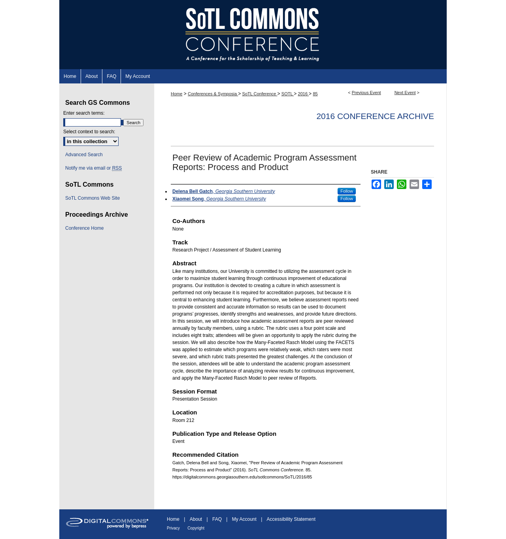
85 (315, 93)
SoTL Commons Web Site (92, 198)
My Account (244, 519)
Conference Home (84, 228)
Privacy (173, 528)
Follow (346, 191)
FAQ (217, 519)
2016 (303, 93)
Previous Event (366, 92)
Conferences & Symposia (213, 93)
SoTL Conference (260, 93)
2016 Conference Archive (375, 116)
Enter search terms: (84, 113)
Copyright (195, 528)
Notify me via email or (93, 168)
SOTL (287, 93)
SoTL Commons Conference (253, 34)
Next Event (405, 92)
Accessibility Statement (291, 519)
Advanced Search (84, 154)
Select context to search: (89, 131)
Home (176, 93)
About (196, 519)
